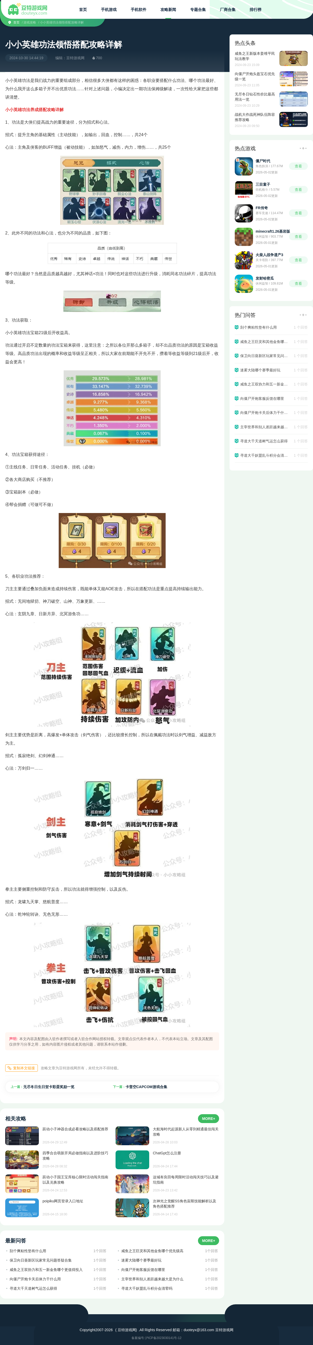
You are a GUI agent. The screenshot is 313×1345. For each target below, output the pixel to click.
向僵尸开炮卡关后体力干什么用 (35, 1279)
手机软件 (138, 9)
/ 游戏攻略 (29, 22)
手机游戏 (109, 9)
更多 (303, 148)
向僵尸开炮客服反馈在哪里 (143, 1270)
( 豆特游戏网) (126, 1330)
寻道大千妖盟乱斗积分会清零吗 (146, 1288)
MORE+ (208, 1119)
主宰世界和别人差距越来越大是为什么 (152, 1279)
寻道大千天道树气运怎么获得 (33, 1288)
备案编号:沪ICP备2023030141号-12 (156, 1338)
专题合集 (198, 9)
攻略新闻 (168, 9)
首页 (83, 9)
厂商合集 (228, 9)
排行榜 (255, 9)
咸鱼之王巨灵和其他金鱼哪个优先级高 (152, 1251)
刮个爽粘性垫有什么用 (28, 1251)
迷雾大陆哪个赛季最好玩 (141, 1260)
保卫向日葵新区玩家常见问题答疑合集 (41, 1260)
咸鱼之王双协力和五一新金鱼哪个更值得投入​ (46, 1270)
